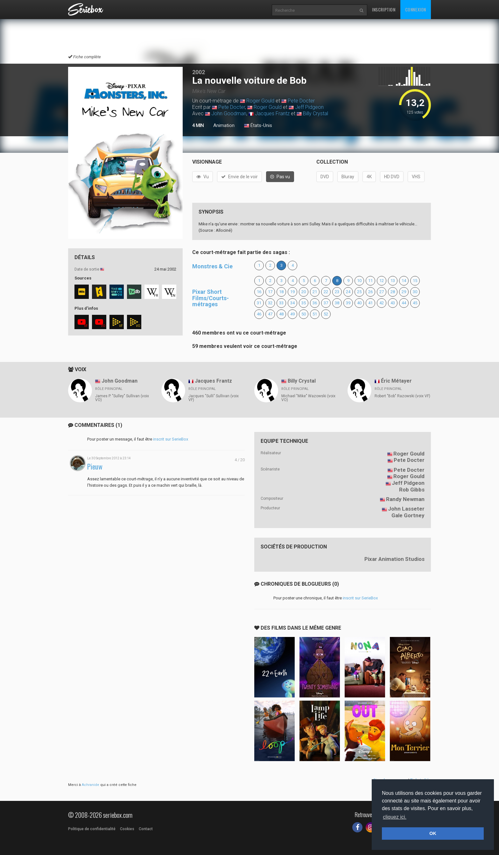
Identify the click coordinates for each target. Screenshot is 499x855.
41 (370, 302)
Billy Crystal (315, 113)
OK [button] (432, 833)
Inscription (384, 9)
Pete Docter (301, 101)
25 (359, 291)
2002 (198, 72)
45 (415, 302)
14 (404, 280)
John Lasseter (406, 508)
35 (303, 302)
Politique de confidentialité (92, 829)
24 (348, 291)
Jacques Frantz (272, 113)
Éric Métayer (396, 381)
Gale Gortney (408, 515)
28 (392, 291)
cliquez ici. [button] (394, 817)
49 (292, 314)
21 (315, 291)
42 (381, 302)
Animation (224, 125)
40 (359, 302)
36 (315, 302)
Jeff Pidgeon (309, 107)
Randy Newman (405, 499)
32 (270, 302)
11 (370, 280)
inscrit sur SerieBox (170, 439)
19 (292, 291)
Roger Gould (260, 101)
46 (259, 314)
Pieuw (94, 466)
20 (303, 291)
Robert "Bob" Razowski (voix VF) (402, 396)
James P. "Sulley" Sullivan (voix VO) (122, 398)
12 (381, 280)
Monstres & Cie (212, 266)
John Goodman (228, 113)
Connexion (415, 9)
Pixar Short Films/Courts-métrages (210, 298)
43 (392, 302)
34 (292, 302)
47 (270, 314)
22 (326, 291)
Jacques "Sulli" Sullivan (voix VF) (213, 398)
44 (404, 302)
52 (326, 314)
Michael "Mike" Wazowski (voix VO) (308, 398)
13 (392, 280)
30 (415, 291)
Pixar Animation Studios (394, 559)
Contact (146, 829)
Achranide (90, 785)
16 (259, 291)
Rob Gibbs (412, 489)
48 (281, 314)
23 (337, 291)
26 (370, 291)
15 (415, 280)
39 (348, 302)
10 (359, 280)
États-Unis (258, 125)
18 (281, 291)
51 (315, 314)
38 (337, 302)
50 (303, 314)
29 (404, 291)
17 (270, 291)
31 (259, 302)
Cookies (127, 829)
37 (326, 302)
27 (381, 291)
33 (281, 302)
